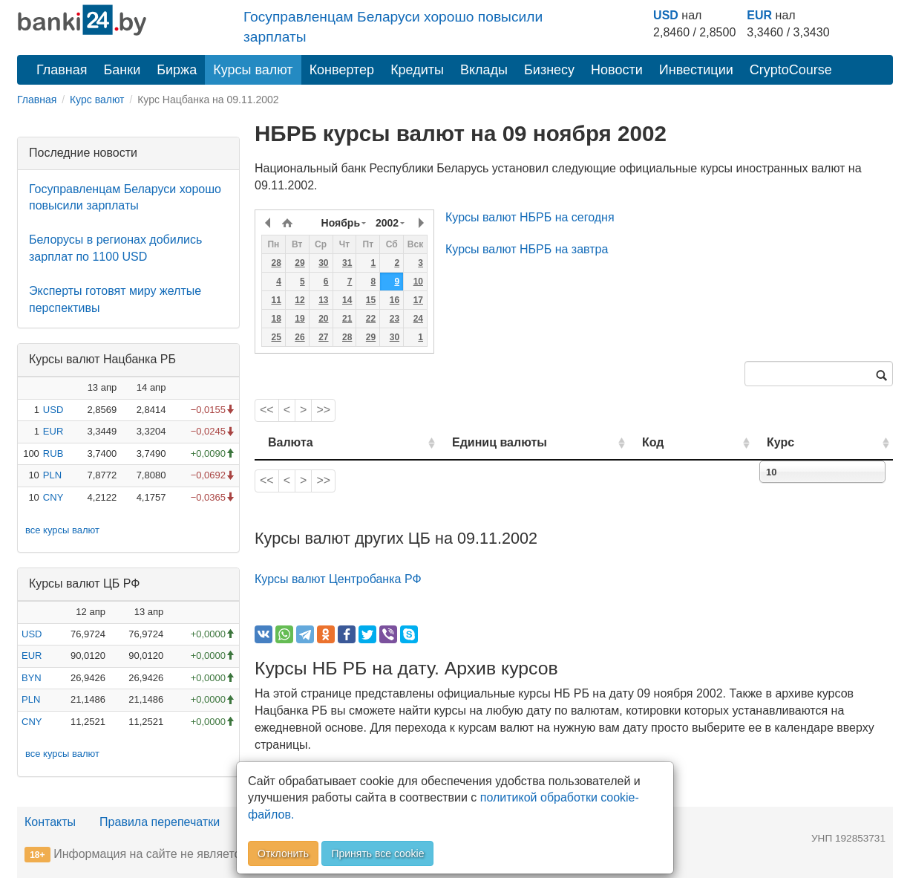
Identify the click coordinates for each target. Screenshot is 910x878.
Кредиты (417, 69)
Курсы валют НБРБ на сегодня (530, 217)
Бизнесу (549, 69)
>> (323, 409)
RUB (53, 453)
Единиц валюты (469, 442)
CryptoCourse (791, 69)
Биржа (177, 69)
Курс (802, 442)
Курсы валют (252, 69)
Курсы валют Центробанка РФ (338, 579)
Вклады (484, 69)
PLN (52, 475)
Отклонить (283, 853)
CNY (53, 497)
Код (695, 442)
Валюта (290, 442)
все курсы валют (62, 530)
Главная (62, 69)
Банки (122, 69)
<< (267, 409)
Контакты (50, 822)
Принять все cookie (377, 853)
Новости (617, 69)
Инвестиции (696, 69)
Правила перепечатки (159, 822)
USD (665, 15)
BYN (32, 677)
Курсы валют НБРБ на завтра (526, 249)
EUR (759, 15)
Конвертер (342, 69)
